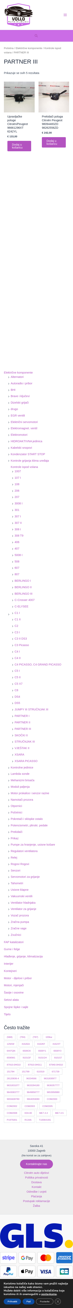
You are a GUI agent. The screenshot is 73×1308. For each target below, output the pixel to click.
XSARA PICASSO (26, 761)
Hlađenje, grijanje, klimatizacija (23, 956)
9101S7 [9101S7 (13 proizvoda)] (58, 1057)
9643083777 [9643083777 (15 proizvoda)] (13, 1092)
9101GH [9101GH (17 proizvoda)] (42, 1057)
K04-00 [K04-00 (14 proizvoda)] (28, 1113)
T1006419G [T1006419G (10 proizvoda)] (45, 1119)
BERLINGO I (23, 580)
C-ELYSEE (21, 606)
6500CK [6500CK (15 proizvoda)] (27, 1050)
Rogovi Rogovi (20, 864)
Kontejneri (10, 971)
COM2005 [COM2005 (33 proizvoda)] (47, 1106)
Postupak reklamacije (36, 1201)
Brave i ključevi (20, 396)
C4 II (18, 658)
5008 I (19, 555)
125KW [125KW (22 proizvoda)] (10, 1044)
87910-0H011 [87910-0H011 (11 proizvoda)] (35, 1064)
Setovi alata (11, 999)
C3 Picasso (22, 645)
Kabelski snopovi (21, 447)
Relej (14, 857)
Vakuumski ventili (22, 896)
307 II (18, 522)
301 (17, 509)
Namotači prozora (22, 799)
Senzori (15, 870)
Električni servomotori (24, 422)
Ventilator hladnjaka (23, 902)
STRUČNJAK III (25, 741)
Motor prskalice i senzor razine (30, 793)
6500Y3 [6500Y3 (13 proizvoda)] (57, 1050)
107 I (18, 477)
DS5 (17, 703)
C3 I (17, 632)
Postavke (45, 1301)
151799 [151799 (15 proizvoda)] (25, 1071)
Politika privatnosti (36, 1177)
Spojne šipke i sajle (16, 1007)
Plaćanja (36, 1196)
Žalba (36, 1205)
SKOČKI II (21, 735)
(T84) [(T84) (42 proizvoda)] (22, 1037)
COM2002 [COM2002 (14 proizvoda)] (12, 1106)
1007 (18, 471)
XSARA (19, 754)
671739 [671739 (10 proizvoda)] (55, 1071)
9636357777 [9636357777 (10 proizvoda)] (53, 1085)
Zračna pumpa (20, 921)
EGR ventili (18, 415)
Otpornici (16, 806)
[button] (36, 35)
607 (17, 567)
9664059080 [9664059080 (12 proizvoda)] (33, 1099)
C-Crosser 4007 (25, 600)
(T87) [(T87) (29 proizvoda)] (35, 1037)
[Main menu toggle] (65, 15)
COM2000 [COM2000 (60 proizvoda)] (52, 1099)
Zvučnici (16, 934)
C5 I (17, 670)
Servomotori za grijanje (25, 876)
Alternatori (17, 376)
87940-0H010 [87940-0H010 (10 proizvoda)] (56, 1064)
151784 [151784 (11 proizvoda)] (10, 1071)
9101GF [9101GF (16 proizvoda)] (27, 1057)
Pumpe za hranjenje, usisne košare (33, 844)
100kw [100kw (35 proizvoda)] (49, 1037)
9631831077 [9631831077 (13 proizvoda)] (13, 1085)
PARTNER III (23, 728)
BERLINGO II (23, 587)
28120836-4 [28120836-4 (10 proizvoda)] (13, 1078)
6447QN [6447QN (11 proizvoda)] (11, 1050)
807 (17, 574)
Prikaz (15, 838)
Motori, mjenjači (14, 985)
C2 (16, 625)
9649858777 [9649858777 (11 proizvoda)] (33, 1092)
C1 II (18, 619)
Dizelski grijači (20, 402)
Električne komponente (18, 372)
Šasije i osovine (14, 992)
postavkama (50, 1294)
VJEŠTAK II (22, 748)
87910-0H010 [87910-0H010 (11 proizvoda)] (14, 1064)
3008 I (19, 503)
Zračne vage (18, 928)
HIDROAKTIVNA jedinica (26, 441)
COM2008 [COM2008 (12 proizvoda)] (12, 1113)
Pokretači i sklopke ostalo (27, 818)
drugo (14, 409)
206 (17, 490)
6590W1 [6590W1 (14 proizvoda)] (11, 1057)
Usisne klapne (20, 889)
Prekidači (16, 831)
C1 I (17, 612)
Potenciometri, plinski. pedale (29, 825)
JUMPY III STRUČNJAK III (31, 709)
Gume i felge (12, 949)
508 (17, 561)
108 (17, 484)
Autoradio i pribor (21, 383)
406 (17, 542)
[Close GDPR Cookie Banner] (59, 1301)
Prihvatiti (13, 1301)
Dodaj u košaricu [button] (17, 146)
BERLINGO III (24, 593)
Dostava (36, 1182)
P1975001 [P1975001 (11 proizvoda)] (12, 1119)
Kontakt (36, 1187)
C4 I (17, 651)
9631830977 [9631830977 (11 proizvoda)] (50, 1078)
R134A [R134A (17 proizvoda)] (28, 1119)
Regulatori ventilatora (24, 851)
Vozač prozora (20, 915)
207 (17, 497)
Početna (8, 48)
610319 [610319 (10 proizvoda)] (40, 1071)
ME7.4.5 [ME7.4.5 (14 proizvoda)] (59, 1113)
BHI (13, 389)
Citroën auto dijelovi (36, 1172)
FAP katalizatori (14, 942)
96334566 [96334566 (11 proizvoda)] (31, 1078)
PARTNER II (22, 722)
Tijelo (7, 1014)
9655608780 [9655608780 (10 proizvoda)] (13, 1099)
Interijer (8, 963)
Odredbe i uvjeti (36, 1191)
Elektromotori (19, 434)
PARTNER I (22, 715)
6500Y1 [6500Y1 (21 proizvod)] (42, 1050)
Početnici (16, 812)
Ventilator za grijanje (23, 909)
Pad (29, 1301)
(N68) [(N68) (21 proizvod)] (9, 1037)
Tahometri (17, 883)
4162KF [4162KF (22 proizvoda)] (41, 1044)
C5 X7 (19, 683)
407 (17, 548)
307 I (18, 516)
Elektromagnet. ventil (24, 428)
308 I (18, 529)
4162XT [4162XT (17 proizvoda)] (57, 1044)
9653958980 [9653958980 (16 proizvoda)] (53, 1092)
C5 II (18, 677)
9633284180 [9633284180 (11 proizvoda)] (33, 1085)
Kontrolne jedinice (22, 767)
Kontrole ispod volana (24, 467)
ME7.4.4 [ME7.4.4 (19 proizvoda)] (43, 1113)
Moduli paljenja (20, 786)
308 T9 (19, 535)
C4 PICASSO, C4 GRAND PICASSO (38, 664)
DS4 (17, 696)
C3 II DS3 (21, 638)
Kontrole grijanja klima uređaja (30, 460)
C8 (16, 690)
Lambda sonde (20, 773)
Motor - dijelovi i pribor (18, 978)
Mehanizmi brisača (22, 780)
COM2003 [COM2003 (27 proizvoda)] (30, 1106)
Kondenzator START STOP (28, 454)
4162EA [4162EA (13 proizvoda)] (26, 1044)
